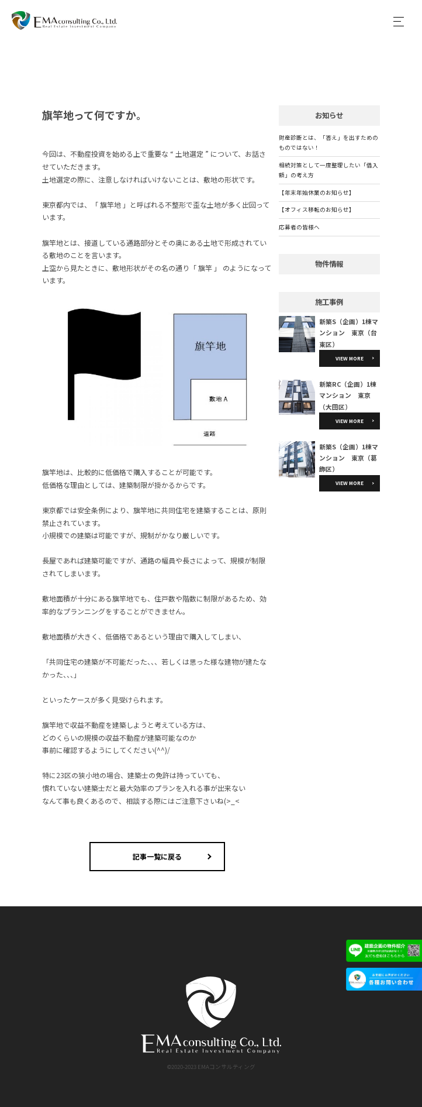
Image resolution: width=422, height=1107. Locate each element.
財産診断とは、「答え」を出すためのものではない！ (328, 142)
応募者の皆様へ (299, 227)
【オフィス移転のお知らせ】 (317, 209)
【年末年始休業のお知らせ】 (317, 192)
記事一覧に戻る (157, 856)
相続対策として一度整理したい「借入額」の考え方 (328, 170)
